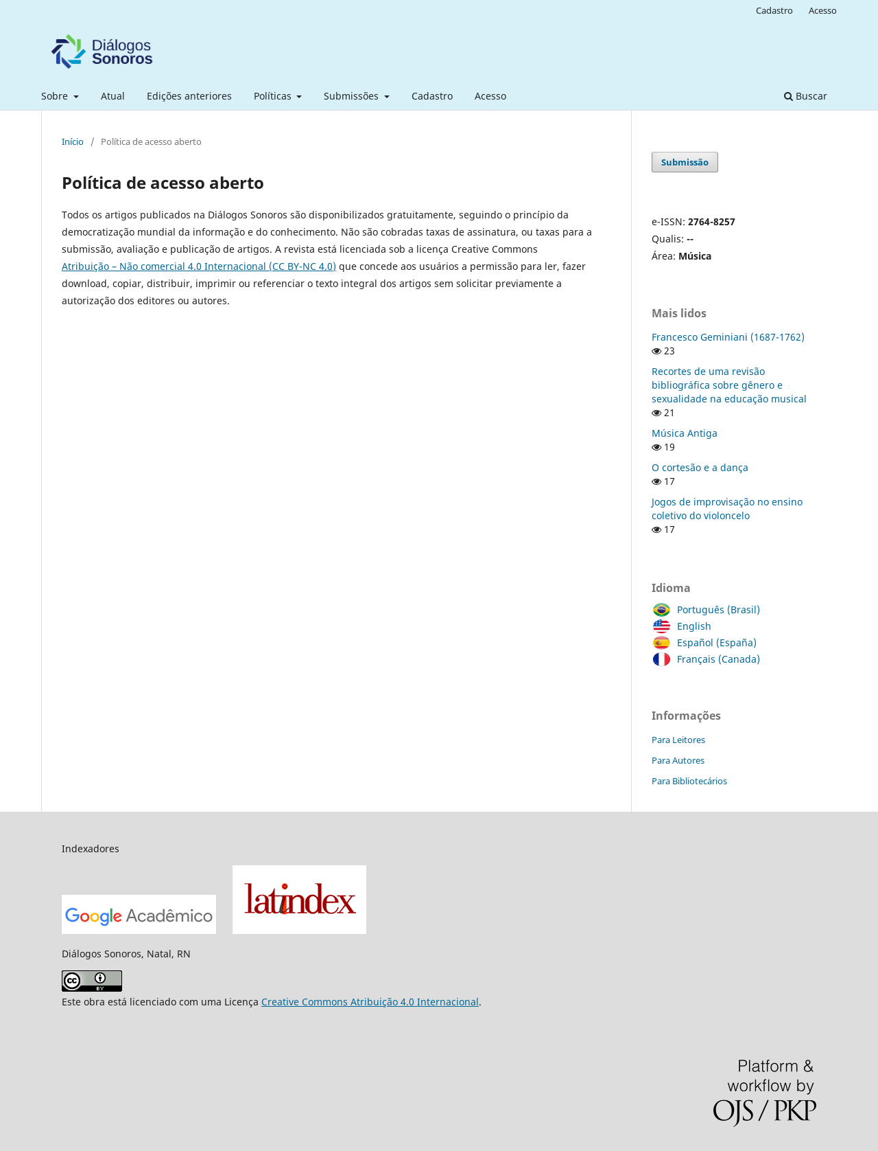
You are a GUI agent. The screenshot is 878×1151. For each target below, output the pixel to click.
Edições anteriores (189, 95)
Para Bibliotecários (689, 781)
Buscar (805, 95)
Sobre (56, 95)
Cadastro (432, 95)
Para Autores (678, 760)
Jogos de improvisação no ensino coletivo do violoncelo (727, 508)
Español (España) (713, 643)
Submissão (685, 162)
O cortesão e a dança (700, 467)
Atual (113, 95)
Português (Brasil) (715, 610)
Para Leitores (678, 739)
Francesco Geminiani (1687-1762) (728, 336)
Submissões (352, 95)
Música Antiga (684, 433)
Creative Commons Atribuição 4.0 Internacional (370, 1001)
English (690, 626)
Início (73, 141)
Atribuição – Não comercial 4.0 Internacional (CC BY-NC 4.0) (199, 266)
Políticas (274, 95)
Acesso (490, 95)
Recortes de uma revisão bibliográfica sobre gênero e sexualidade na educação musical (729, 385)
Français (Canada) (715, 659)
